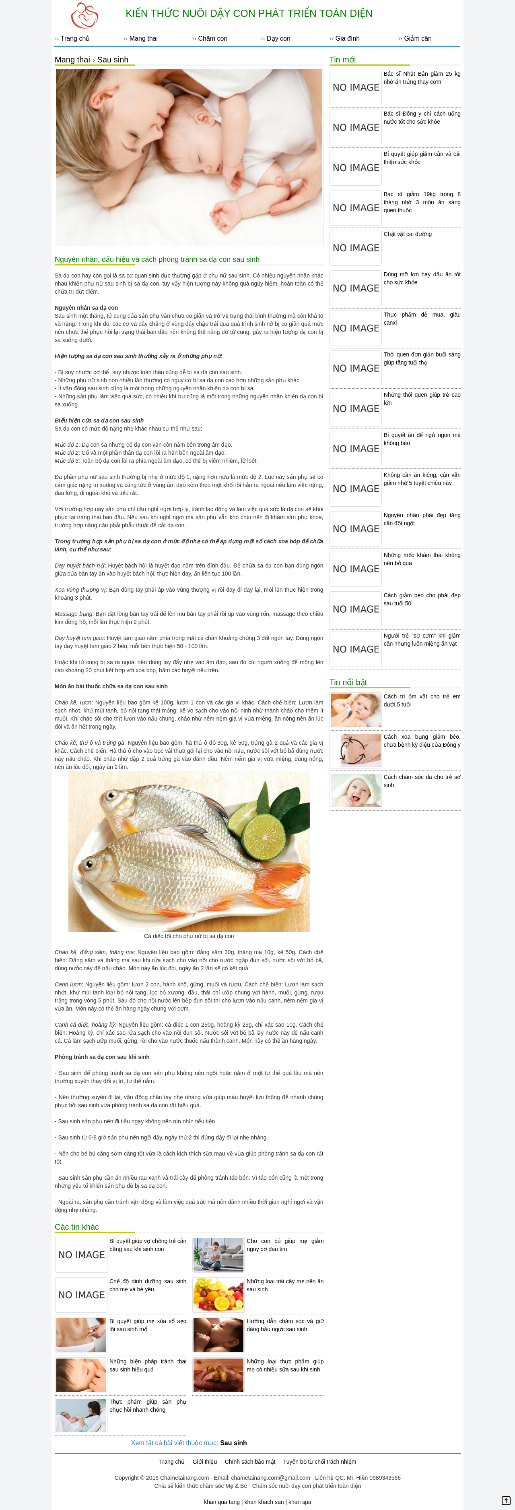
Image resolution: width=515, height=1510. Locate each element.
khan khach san (264, 1502)
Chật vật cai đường (408, 234)
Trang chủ (75, 38)
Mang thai (144, 38)
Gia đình (348, 38)
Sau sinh (113, 59)
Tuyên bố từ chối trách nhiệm (319, 1461)
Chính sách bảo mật (250, 1461)
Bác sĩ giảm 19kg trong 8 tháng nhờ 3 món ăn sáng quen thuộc (422, 202)
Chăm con (212, 38)
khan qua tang (222, 1502)
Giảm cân (418, 38)
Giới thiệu (205, 1461)
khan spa (299, 1502)
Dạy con (278, 38)
